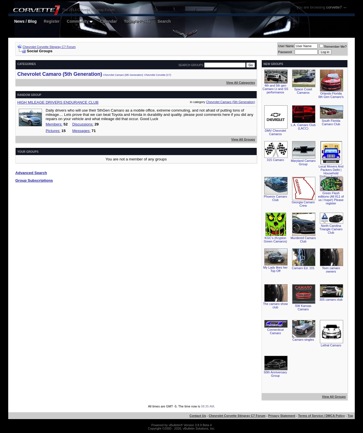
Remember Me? (333, 46)
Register (52, 21)
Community (80, 21)
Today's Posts (137, 21)
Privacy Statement (281, 415)
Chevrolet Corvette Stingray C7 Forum (49, 47)
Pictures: (53, 131)
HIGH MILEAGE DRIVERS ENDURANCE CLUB (58, 102)
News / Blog (25, 21)
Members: (54, 124)
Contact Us (197, 415)
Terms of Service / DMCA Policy (321, 415)
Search (164, 21)
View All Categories (240, 82)
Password (285, 52)
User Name (286, 46)
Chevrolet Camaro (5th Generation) (59, 74)
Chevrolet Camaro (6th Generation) (123, 75)
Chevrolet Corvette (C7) (157, 75)
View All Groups (243, 139)
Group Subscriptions (34, 180)
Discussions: (83, 124)
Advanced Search (31, 173)
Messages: (81, 131)
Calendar (108, 21)
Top (350, 415)
